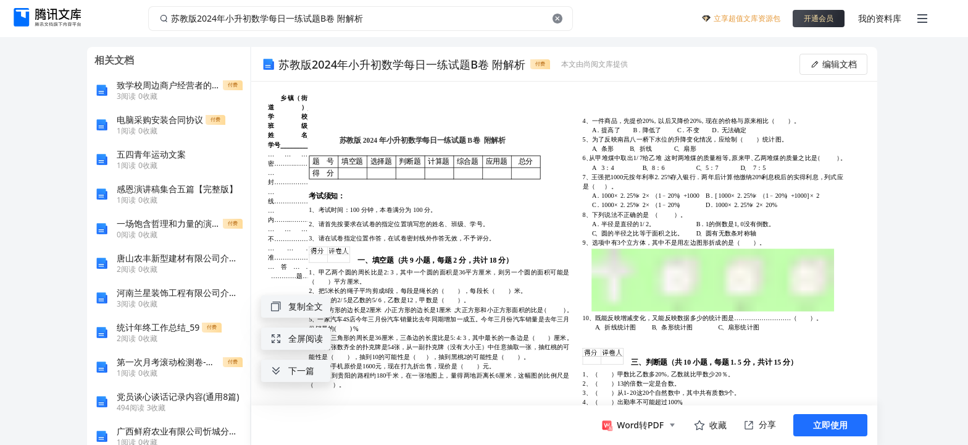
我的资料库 (879, 18)
